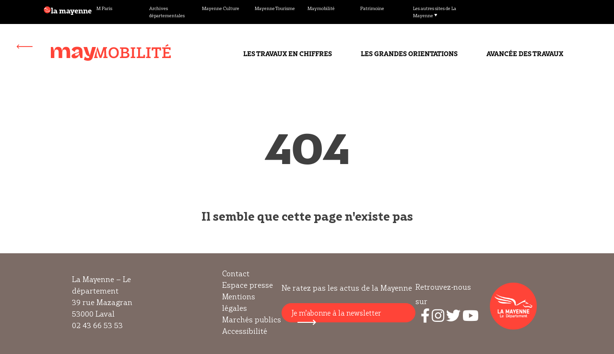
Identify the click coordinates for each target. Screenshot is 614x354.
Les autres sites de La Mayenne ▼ (434, 12)
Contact (235, 273)
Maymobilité (321, 8)
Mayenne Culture (220, 8)
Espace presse (247, 285)
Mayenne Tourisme (275, 8)
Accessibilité (244, 331)
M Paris (104, 8)
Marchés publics (251, 319)
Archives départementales (167, 12)
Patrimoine (372, 8)
